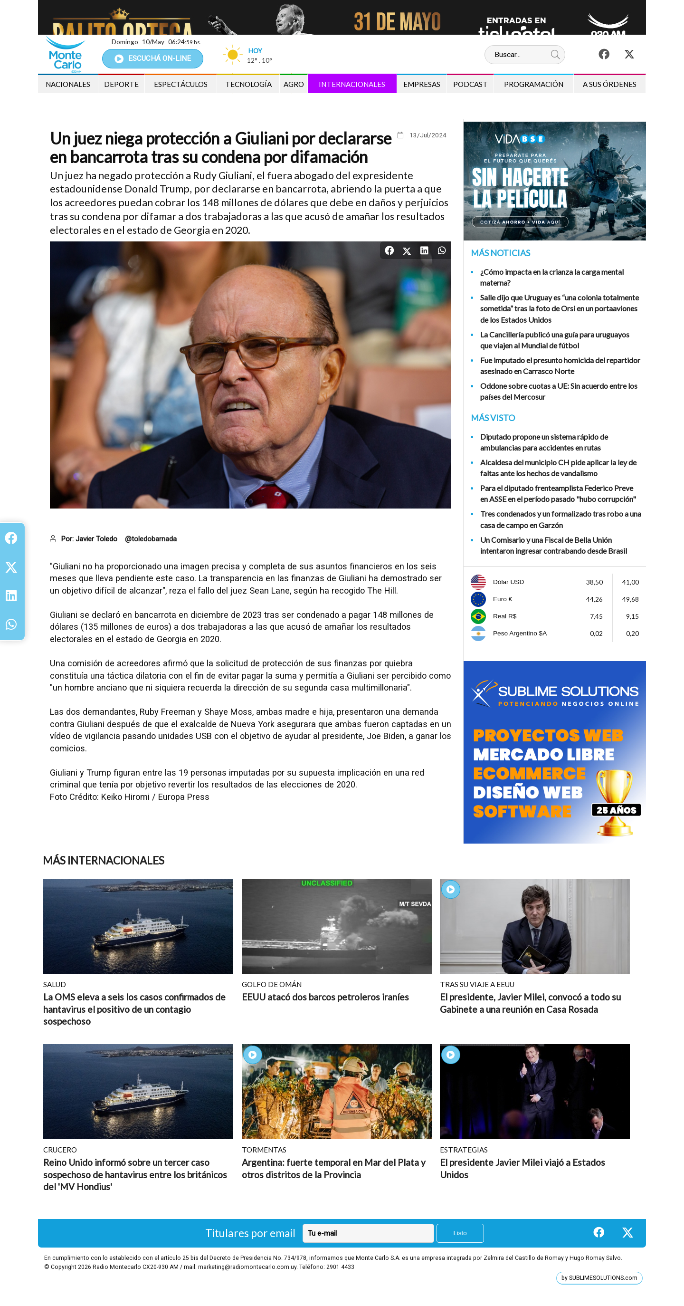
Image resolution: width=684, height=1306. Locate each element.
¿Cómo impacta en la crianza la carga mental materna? (552, 277)
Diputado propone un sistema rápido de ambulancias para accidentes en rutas (544, 442)
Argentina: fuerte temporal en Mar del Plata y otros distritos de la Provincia (334, 1168)
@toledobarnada (151, 539)
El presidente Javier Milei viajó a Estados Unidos (522, 1168)
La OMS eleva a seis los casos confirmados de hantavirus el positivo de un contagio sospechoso (134, 1009)
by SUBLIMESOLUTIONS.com (599, 1278)
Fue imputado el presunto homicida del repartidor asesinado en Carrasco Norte (560, 365)
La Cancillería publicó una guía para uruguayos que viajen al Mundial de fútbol (554, 340)
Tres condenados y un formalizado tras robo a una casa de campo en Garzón (560, 519)
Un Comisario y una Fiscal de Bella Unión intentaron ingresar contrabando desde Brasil (553, 545)
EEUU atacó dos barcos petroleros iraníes (325, 996)
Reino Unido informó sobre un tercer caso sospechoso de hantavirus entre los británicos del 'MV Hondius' (135, 1174)
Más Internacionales (103, 860)
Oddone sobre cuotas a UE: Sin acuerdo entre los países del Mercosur (558, 391)
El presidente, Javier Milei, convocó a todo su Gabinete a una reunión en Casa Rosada (530, 1003)
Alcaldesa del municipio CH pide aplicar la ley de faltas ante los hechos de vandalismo (558, 468)
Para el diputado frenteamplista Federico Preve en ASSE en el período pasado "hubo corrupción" (558, 493)
